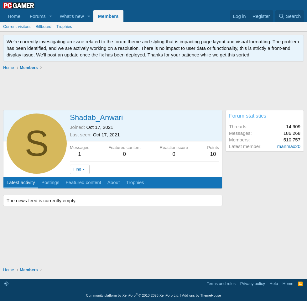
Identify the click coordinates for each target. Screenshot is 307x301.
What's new (72, 16)
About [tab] (113, 182)
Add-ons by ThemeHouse (201, 295)
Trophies (64, 26)
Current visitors (16, 26)
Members (108, 16)
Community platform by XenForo (133, 295)
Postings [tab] (50, 182)
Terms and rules (221, 283)
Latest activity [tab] (21, 182)
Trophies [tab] (135, 182)
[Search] (289, 16)
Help (274, 283)
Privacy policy (252, 283)
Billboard (43, 26)
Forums (38, 16)
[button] (50, 16)
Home (14, 16)
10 (213, 154)
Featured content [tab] (83, 182)
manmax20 (288, 146)
